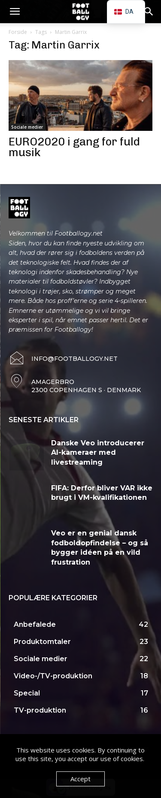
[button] (14, 11)
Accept (80, 778)
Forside (18, 32)
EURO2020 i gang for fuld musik (74, 147)
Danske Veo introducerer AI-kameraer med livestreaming (97, 452)
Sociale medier (27, 127)
